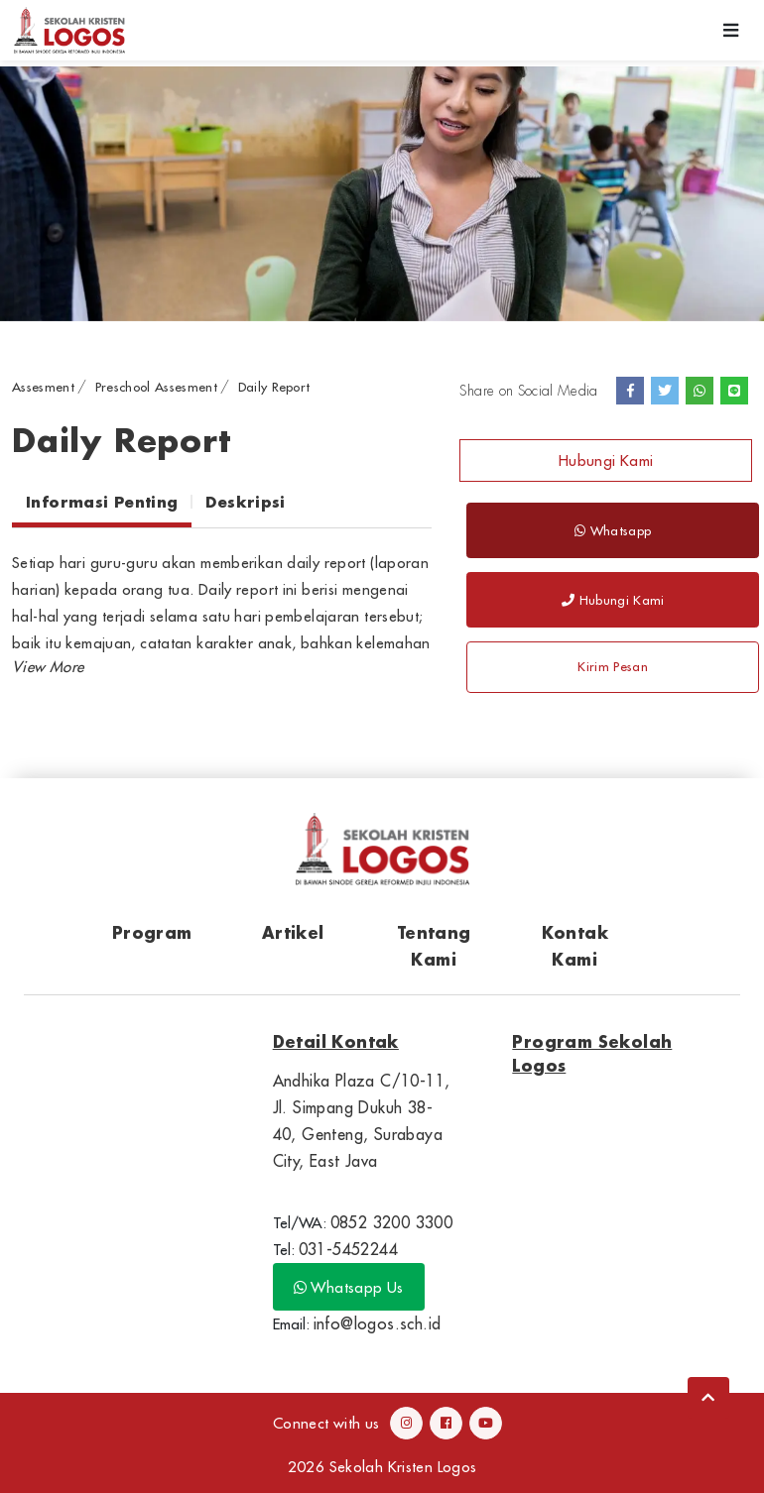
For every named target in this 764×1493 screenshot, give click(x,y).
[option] (382, 193)
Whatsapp (612, 530)
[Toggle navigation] (731, 30)
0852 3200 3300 (391, 1222)
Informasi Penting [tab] (102, 502)
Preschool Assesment (156, 387)
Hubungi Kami (606, 460)
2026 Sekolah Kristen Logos (382, 1466)
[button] (47, 666)
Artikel (293, 932)
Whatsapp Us (349, 1287)
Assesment (43, 387)
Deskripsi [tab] (245, 502)
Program (152, 932)
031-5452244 (348, 1249)
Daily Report (274, 387)
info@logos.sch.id (378, 1323)
